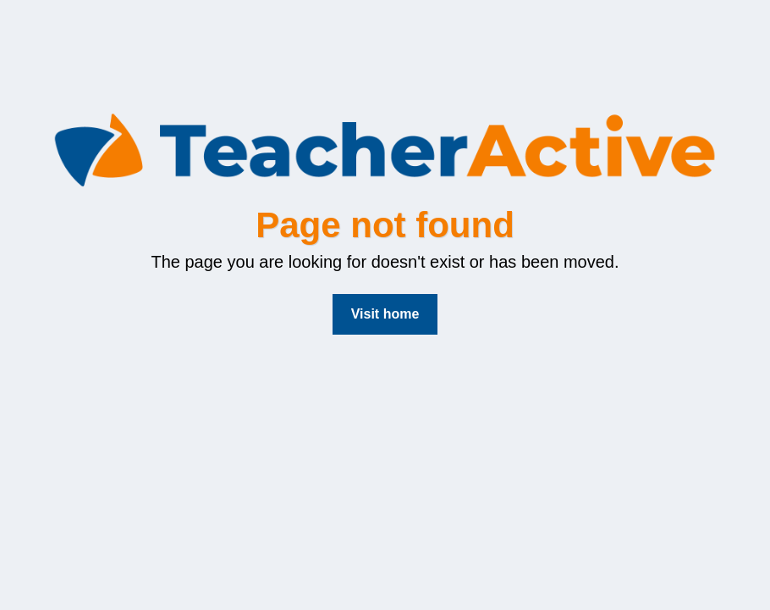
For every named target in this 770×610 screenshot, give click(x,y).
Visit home (385, 314)
